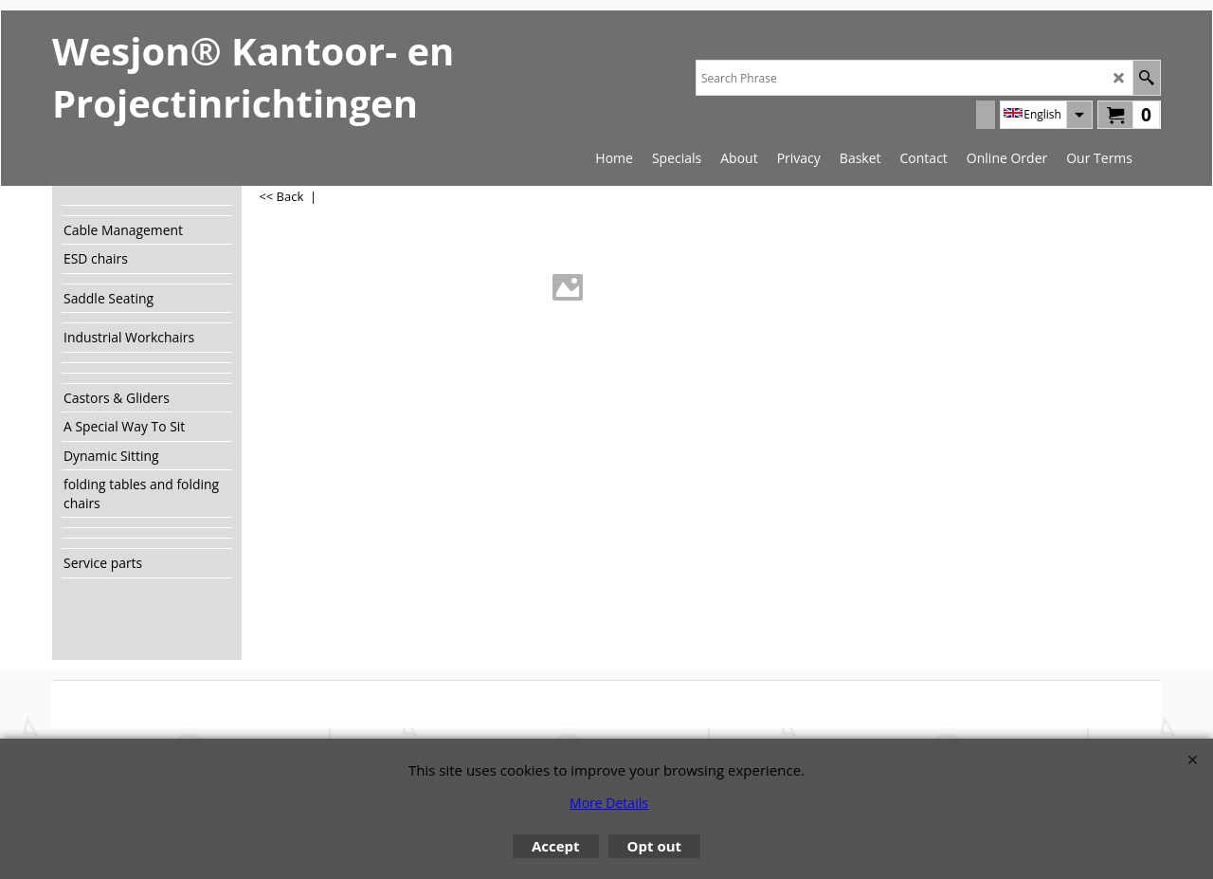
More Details (609, 803)
